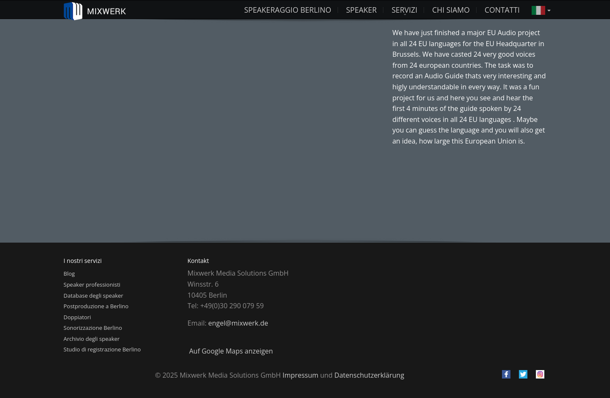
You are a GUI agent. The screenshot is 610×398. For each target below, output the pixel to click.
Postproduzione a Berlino (96, 306)
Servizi (404, 10)
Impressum (300, 375)
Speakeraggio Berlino (287, 10)
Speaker (361, 10)
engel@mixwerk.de (238, 323)
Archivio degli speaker (91, 339)
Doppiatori (77, 317)
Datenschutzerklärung (369, 375)
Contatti (502, 10)
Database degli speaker (93, 295)
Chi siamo (451, 10)
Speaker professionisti (92, 284)
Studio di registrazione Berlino (102, 349)
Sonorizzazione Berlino (93, 328)
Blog (69, 273)
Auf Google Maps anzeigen (231, 351)
